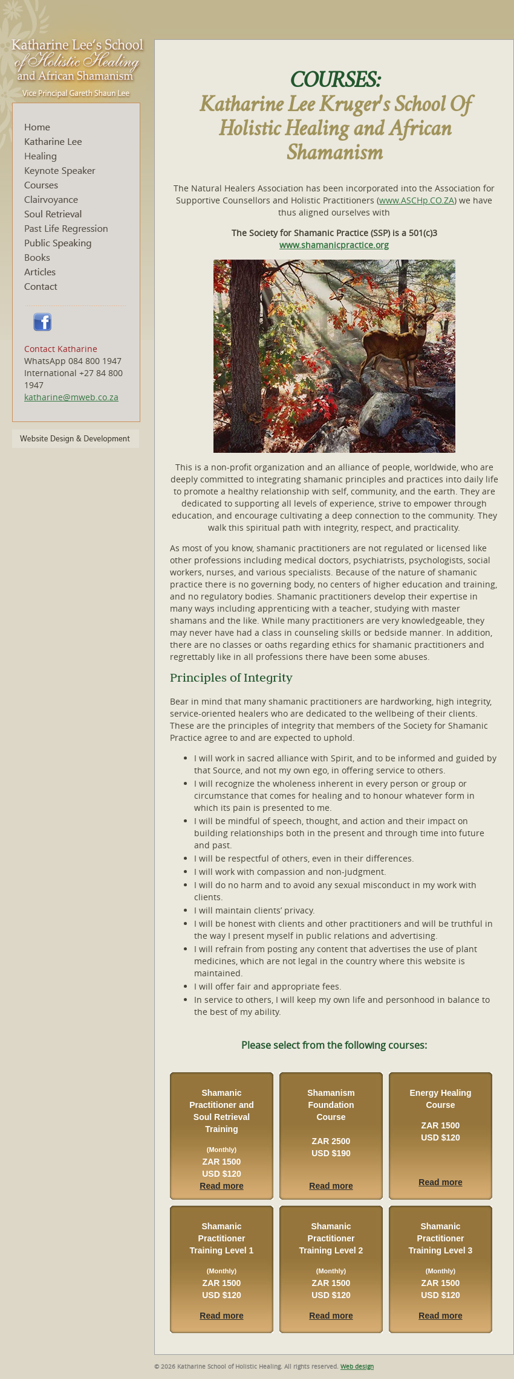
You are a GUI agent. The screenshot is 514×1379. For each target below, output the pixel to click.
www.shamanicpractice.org (334, 245)
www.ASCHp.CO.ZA (416, 200)
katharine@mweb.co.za (71, 397)
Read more (221, 1186)
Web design (357, 1367)
